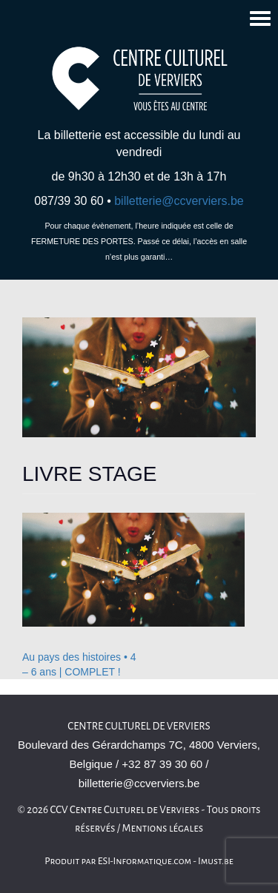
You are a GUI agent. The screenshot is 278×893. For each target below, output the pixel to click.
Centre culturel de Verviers (138, 726)
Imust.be (216, 861)
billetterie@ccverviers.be (179, 201)
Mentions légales (163, 828)
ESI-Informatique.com (144, 861)
